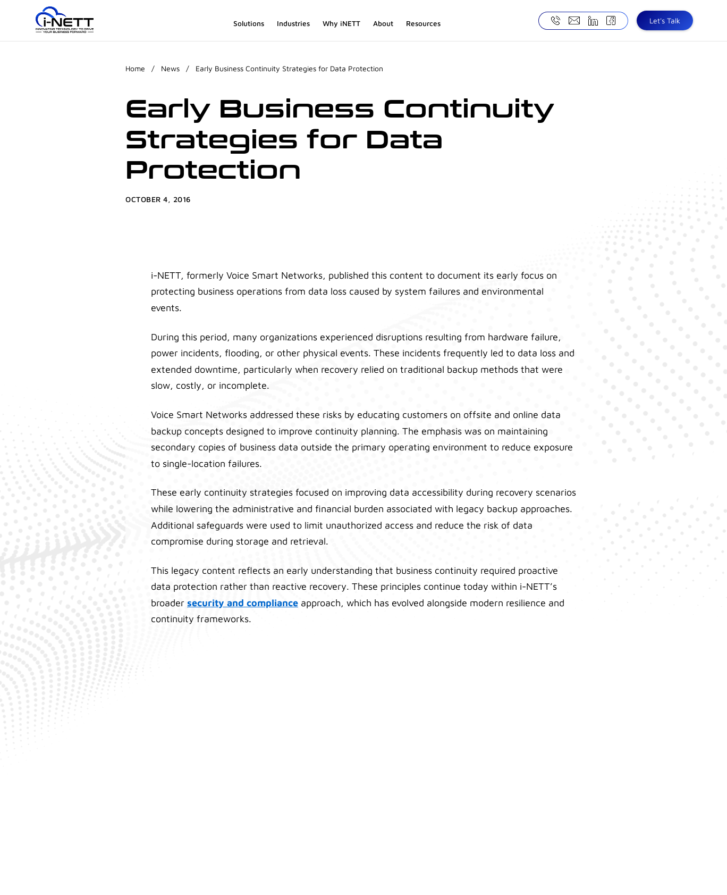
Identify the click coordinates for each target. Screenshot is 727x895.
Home (135, 68)
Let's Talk (664, 20)
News (170, 68)
